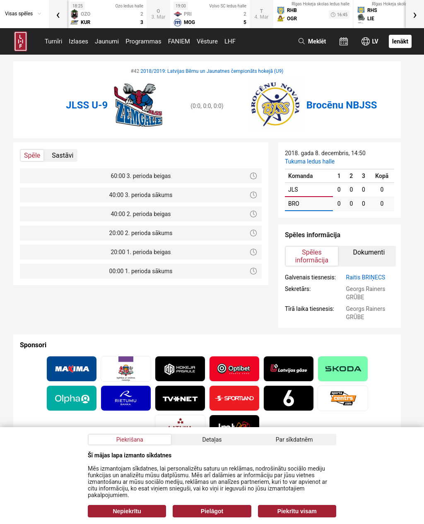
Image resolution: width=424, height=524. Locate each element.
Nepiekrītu (127, 511)
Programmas (143, 41)
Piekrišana (129, 439)
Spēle (32, 155)
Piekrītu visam (297, 511)
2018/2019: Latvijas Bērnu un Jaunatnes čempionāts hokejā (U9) (211, 71)
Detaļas (212, 439)
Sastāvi (62, 155)
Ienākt (400, 41)
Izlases (78, 41)
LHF (230, 41)
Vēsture (207, 41)
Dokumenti (369, 252)
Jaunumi (107, 41)
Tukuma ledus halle (310, 161)
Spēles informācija (311, 256)
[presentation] (58, 14)
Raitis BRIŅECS (365, 277)
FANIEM (179, 41)
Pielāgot (212, 511)
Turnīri (53, 41)
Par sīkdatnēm (294, 439)
